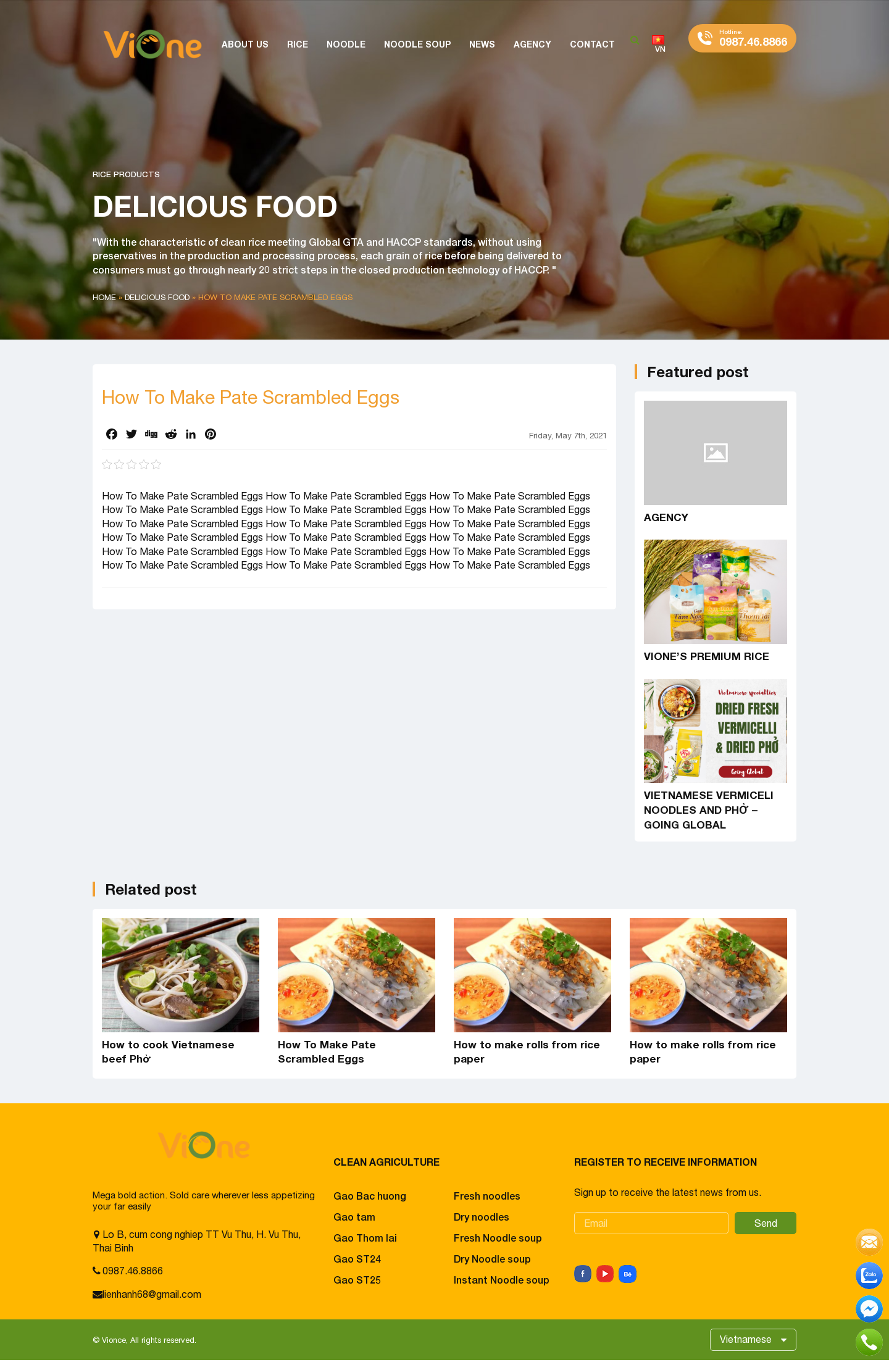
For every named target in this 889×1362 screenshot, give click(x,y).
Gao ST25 (357, 1279)
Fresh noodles (487, 1195)
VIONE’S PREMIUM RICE (706, 656)
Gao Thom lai (365, 1237)
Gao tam (354, 1216)
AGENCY (666, 517)
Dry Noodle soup (492, 1258)
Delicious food (157, 297)
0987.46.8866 (753, 38)
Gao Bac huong (369, 1195)
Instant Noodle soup (501, 1279)
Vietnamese (745, 1341)
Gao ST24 (357, 1258)
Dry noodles (481, 1216)
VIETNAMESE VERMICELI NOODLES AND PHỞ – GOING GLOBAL (709, 809)
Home (104, 297)
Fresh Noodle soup (498, 1237)
